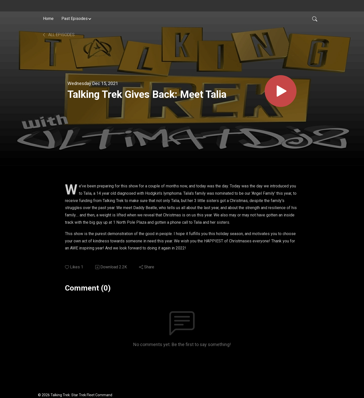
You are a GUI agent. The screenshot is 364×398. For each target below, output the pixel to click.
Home (48, 18)
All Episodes (58, 34)
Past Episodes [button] (74, 18)
